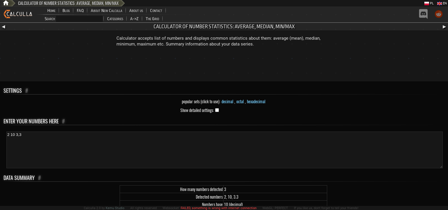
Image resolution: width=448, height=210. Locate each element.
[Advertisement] (224, 65)
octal (240, 101)
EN (442, 3)
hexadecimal (256, 101)
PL (429, 3)
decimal (227, 101)
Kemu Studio (115, 208)
